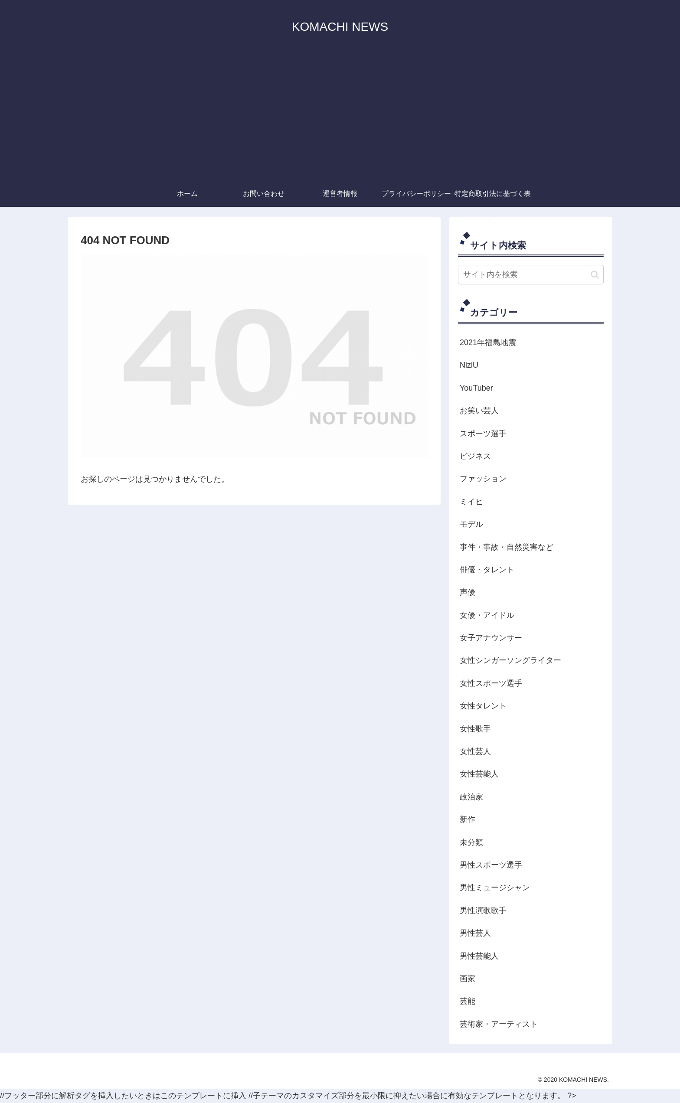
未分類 (471, 842)
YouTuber (476, 388)
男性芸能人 (479, 956)
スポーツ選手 (483, 433)
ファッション (483, 478)
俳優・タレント (487, 569)
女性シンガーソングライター (510, 660)
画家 (467, 978)
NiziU (469, 365)
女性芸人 (475, 751)
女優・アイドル (487, 615)
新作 (467, 819)
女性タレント (483, 706)
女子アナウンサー (491, 637)
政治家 (471, 797)
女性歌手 (475, 728)
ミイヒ (471, 501)
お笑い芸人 (479, 410)
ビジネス (475, 456)
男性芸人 (475, 933)
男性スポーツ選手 (491, 865)
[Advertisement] (340, 115)
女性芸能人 (479, 774)
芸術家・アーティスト (499, 1024)
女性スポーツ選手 (491, 683)
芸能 (467, 1001)
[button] (594, 275)
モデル (471, 524)
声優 (467, 592)
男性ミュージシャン (495, 887)
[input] (531, 274)
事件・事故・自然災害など (506, 547)
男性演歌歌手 (483, 910)
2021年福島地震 (488, 342)
